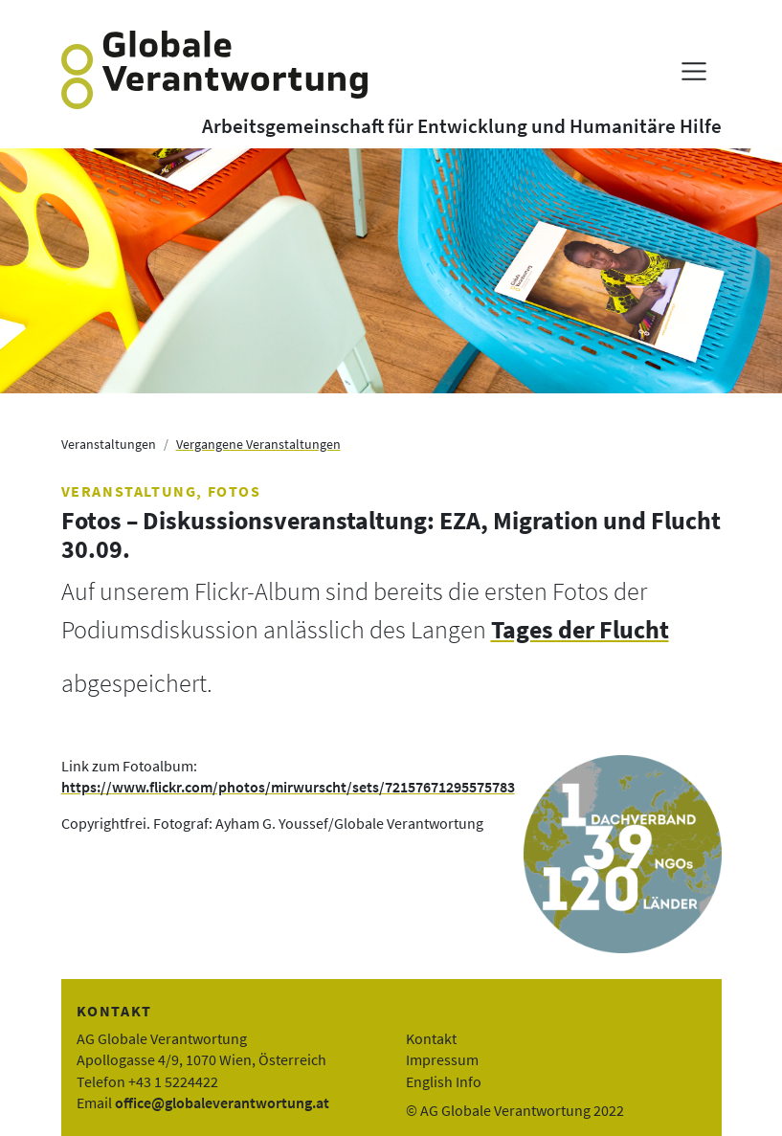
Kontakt (431, 1038)
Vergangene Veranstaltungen (258, 444)
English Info (443, 1081)
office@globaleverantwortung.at (222, 1102)
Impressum (442, 1059)
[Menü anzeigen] (693, 71)
